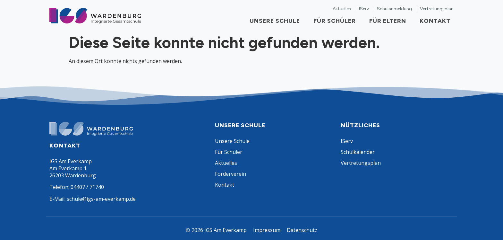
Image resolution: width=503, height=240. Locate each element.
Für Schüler (336, 21)
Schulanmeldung (394, 9)
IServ (364, 9)
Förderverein (230, 173)
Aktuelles (342, 9)
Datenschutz (302, 230)
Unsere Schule (276, 21)
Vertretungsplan (437, 9)
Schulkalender (358, 152)
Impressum (266, 230)
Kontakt (437, 21)
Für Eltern (389, 21)
